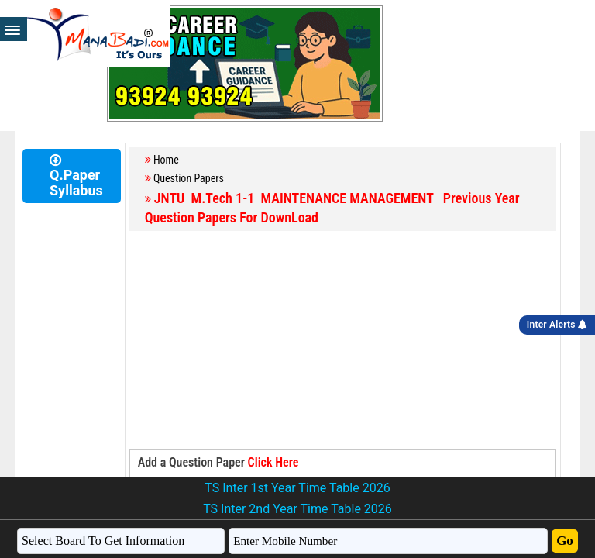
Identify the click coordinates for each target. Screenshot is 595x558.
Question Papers (188, 178)
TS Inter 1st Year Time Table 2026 (297, 487)
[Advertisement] (342, 341)
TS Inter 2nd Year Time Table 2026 (297, 508)
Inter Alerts (557, 324)
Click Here (273, 462)
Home (166, 159)
